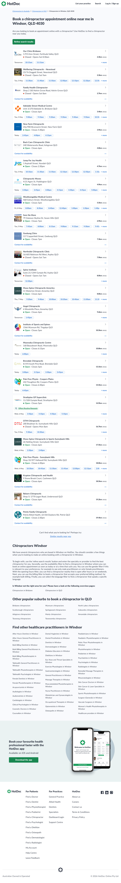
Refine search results (23, 42)
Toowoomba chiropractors (55, 619)
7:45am (29, 226)
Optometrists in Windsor (55, 706)
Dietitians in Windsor (53, 655)
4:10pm (42, 414)
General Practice (56, 797)
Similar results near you (60, 536)
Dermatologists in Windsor (55, 647)
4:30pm (71, 190)
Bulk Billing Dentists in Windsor (25, 645)
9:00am (29, 117)
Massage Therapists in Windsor (57, 680)
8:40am (51, 208)
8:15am (52, 226)
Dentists (52, 807)
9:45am (98, 226)
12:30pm (98, 81)
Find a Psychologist (34, 822)
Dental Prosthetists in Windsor (57, 638)
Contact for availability (61, 99)
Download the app (23, 760)
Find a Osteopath (33, 833)
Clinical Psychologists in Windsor (25, 705)
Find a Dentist (32, 802)
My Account (31, 848)
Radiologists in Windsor (87, 667)
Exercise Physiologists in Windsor (58, 667)
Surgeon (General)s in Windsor (90, 698)
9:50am (87, 117)
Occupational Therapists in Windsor (59, 702)
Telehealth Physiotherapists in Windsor (28, 670)
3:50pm (30, 414)
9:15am (75, 226)
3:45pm (37, 190)
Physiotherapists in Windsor (89, 649)
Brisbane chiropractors (21, 606)
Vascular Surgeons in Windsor (90, 702)
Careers (75, 802)
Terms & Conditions (81, 812)
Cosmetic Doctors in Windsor (24, 709)
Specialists (53, 812)
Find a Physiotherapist (36, 807)
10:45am (41, 469)
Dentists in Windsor (53, 642)
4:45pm (83, 190)
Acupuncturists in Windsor (23, 687)
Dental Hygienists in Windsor (56, 634)
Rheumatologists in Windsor (89, 678)
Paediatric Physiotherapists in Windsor (93, 638)
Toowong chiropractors (22, 619)
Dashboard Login (56, 817)
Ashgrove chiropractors (22, 614)
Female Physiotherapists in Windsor (27, 683)
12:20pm (86, 81)
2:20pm (30, 450)
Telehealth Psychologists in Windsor (27, 674)
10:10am (29, 172)
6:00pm (25, 354)
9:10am (41, 117)
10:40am (75, 299)
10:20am (63, 299)
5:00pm (94, 190)
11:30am (29, 81)
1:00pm (74, 208)
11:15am (40, 62)
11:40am (40, 81)
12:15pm (87, 469)
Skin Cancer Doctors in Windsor (91, 682)
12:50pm (86, 172)
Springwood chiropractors (55, 610)
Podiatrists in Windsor (87, 654)
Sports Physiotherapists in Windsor (92, 693)
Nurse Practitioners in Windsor (57, 691)
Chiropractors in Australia (21, 11)
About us (76, 797)
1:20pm (86, 208)
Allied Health (55, 802)
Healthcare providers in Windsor (91, 713)
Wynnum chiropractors (54, 606)
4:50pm (53, 414)
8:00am (28, 208)
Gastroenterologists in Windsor (57, 671)
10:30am (98, 117)
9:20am (52, 117)
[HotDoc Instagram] (111, 792)
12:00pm (63, 81)
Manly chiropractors (53, 614)
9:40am (75, 117)
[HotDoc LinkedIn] (107, 792)
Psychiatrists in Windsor (87, 658)
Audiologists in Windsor (22, 692)
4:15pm (48, 135)
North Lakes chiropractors (88, 606)
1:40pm (97, 208)
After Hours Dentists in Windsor (25, 634)
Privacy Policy (78, 817)
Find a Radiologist (34, 843)
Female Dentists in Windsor (23, 679)
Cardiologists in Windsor (22, 700)
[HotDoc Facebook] (102, 792)
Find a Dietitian (32, 827)
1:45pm (29, 318)
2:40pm (42, 450)
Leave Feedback (33, 858)
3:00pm (25, 372)
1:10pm (98, 172)
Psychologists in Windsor (88, 662)
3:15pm (37, 372)
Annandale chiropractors (87, 614)
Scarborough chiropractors (23, 610)
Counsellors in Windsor (22, 713)
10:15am (28, 62)
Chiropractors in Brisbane (22, 590)
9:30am (64, 117)
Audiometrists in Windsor (23, 696)
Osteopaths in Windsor (54, 711)
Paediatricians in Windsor (88, 634)
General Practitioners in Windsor (58, 675)
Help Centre (31, 853)
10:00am (52, 299)
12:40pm (63, 208)
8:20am (40, 208)
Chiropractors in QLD (39, 11)
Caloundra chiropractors (87, 610)
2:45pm (25, 135)
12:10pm (75, 81)
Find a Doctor (32, 797)
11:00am (86, 299)
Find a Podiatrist (33, 812)
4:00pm (37, 135)
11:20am (98, 299)
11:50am (52, 81)
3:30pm (25, 190)
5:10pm (65, 414)
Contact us (77, 807)
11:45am (64, 469)
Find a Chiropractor (34, 817)
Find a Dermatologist (35, 838)
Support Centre (56, 822)
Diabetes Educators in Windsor (57, 651)
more (104, 62)
